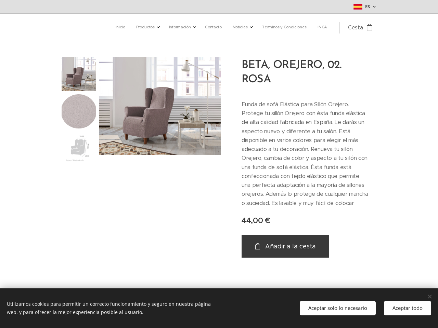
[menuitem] (253, 27)
